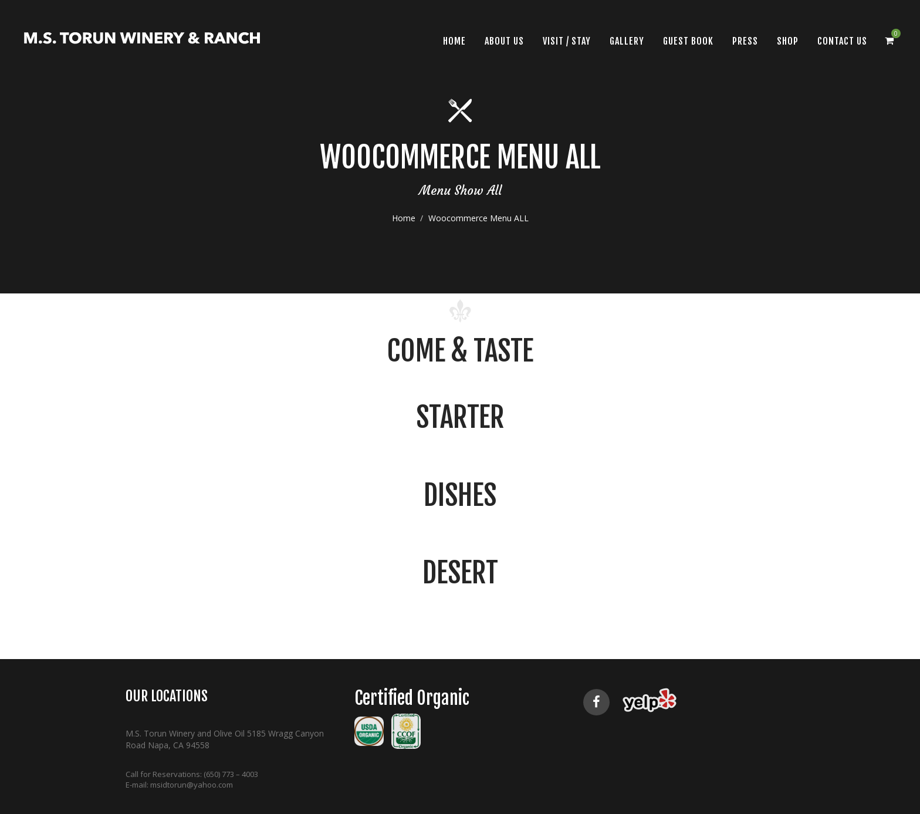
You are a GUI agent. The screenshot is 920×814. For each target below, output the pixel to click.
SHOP (788, 41)
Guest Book (688, 41)
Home (403, 235)
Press (745, 41)
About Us (504, 41)
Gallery (627, 41)
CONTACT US (842, 41)
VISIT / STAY (567, 41)
